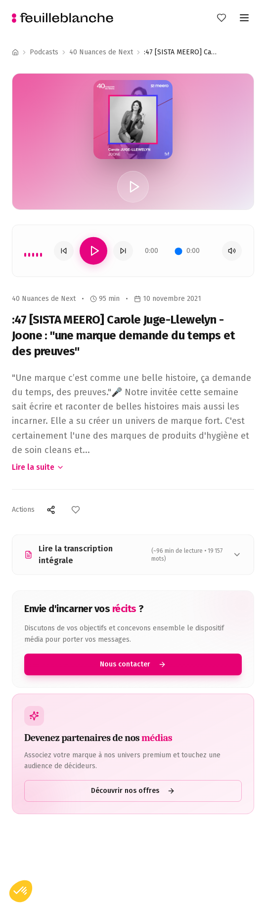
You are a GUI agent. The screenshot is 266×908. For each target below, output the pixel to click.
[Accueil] (15, 52)
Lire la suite (38, 467)
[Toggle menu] (244, 18)
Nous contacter (133, 664)
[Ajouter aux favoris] (75, 509)
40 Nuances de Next (101, 52)
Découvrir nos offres (133, 790)
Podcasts (44, 52)
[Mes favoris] (221, 18)
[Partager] (51, 509)
